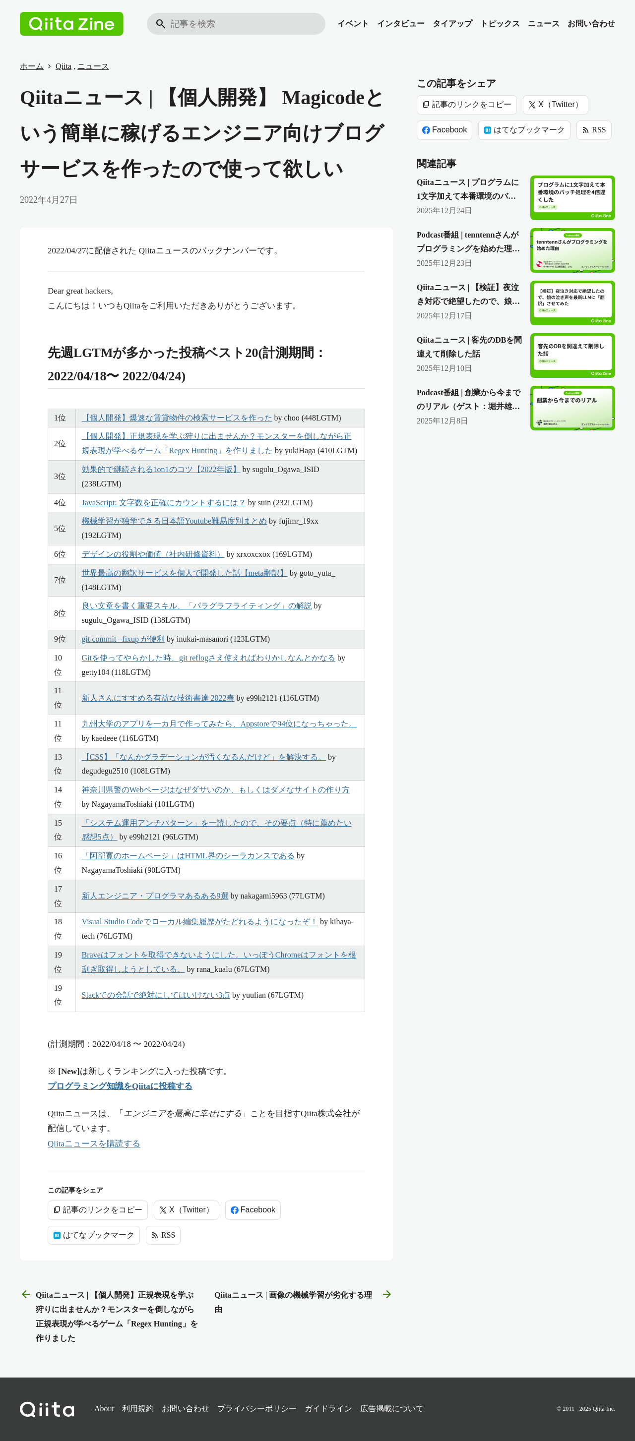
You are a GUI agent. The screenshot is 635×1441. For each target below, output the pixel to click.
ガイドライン (328, 1408)
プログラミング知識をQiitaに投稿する (120, 1086)
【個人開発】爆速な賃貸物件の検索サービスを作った (177, 418)
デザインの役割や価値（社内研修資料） (153, 554)
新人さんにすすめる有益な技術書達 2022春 (158, 698)
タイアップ (452, 23)
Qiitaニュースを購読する (94, 1143)
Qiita (63, 66)
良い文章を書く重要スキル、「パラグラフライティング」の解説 (197, 605)
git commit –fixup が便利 (123, 639)
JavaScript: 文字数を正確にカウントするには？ (164, 502)
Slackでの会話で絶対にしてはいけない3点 (156, 995)
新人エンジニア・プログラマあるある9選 (155, 896)
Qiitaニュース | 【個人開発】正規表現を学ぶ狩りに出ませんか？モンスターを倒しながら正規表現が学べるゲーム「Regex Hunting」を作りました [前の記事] (109, 1315)
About (104, 1408)
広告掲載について (392, 1408)
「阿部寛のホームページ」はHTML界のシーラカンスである (188, 855)
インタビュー (401, 23)
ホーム (32, 66)
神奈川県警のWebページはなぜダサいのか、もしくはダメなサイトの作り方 (216, 789)
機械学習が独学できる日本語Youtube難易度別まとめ (174, 521)
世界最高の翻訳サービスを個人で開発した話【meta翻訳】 (185, 573)
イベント (353, 23)
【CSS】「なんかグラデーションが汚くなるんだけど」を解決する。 (204, 757)
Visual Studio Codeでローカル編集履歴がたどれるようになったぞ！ (200, 921)
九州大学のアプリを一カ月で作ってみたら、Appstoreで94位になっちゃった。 (219, 724)
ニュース (544, 23)
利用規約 (138, 1408)
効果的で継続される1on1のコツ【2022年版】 (161, 469)
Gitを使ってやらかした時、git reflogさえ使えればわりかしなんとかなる (209, 658)
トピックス (500, 23)
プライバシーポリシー (257, 1408)
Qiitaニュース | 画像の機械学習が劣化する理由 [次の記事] (303, 1301)
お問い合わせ (591, 23)
